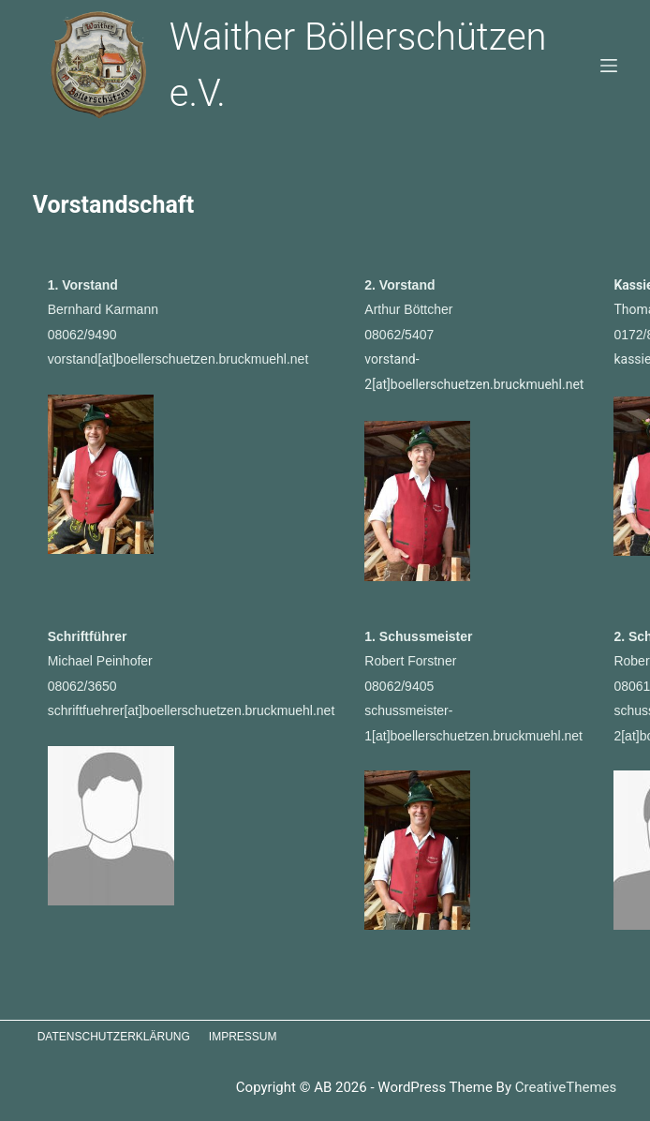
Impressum (243, 1036)
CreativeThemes (566, 1087)
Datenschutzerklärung (113, 1036)
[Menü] (608, 65)
